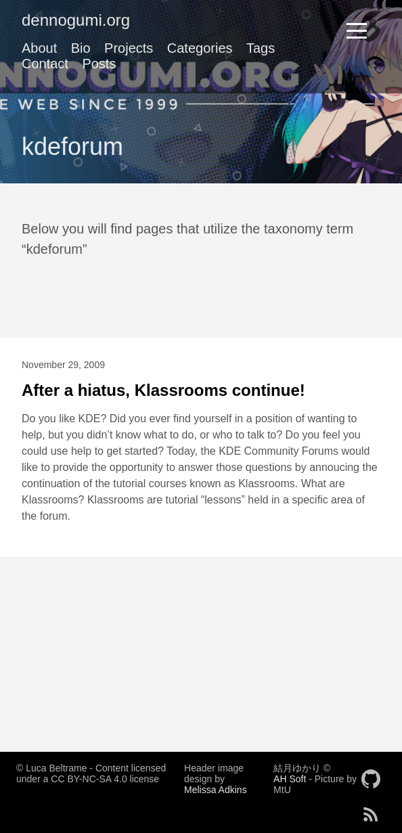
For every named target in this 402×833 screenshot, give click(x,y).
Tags (260, 48)
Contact (45, 63)
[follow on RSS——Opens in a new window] (375, 810)
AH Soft (289, 778)
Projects (128, 48)
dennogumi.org (76, 20)
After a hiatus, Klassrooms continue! (163, 390)
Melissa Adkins (215, 789)
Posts (99, 63)
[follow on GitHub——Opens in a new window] (375, 774)
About (39, 48)
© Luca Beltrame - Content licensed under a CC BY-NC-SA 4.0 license (91, 773)
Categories (200, 48)
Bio (81, 48)
